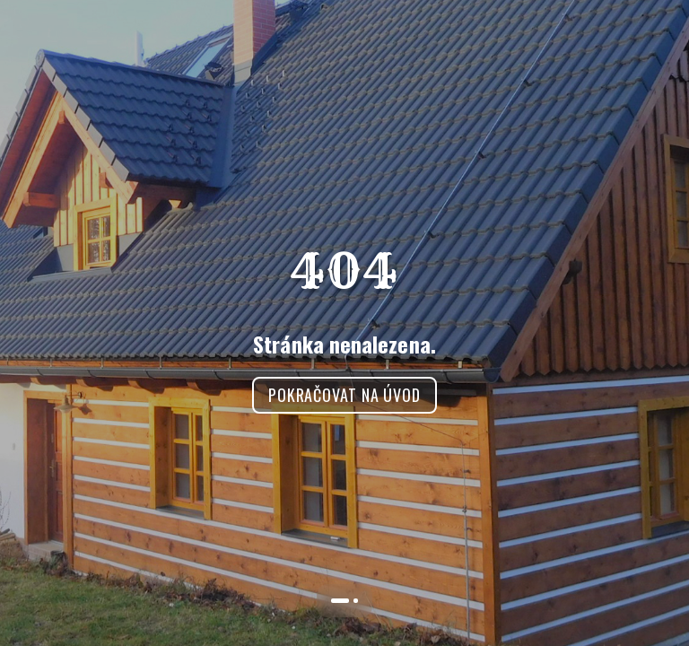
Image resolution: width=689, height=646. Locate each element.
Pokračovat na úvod (344, 394)
